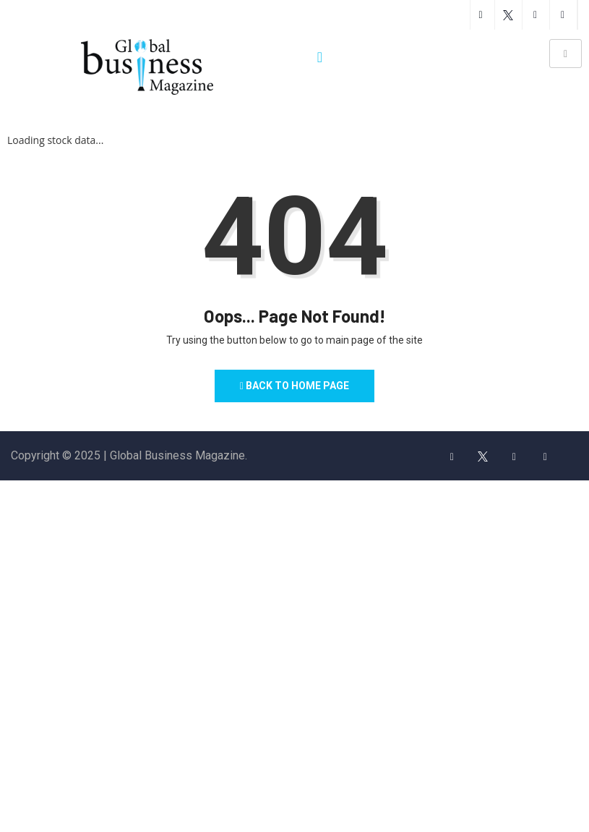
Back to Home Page (295, 386)
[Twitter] (483, 456)
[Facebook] (452, 456)
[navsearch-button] (320, 57)
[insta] (514, 456)
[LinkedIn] (545, 456)
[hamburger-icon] (565, 53)
